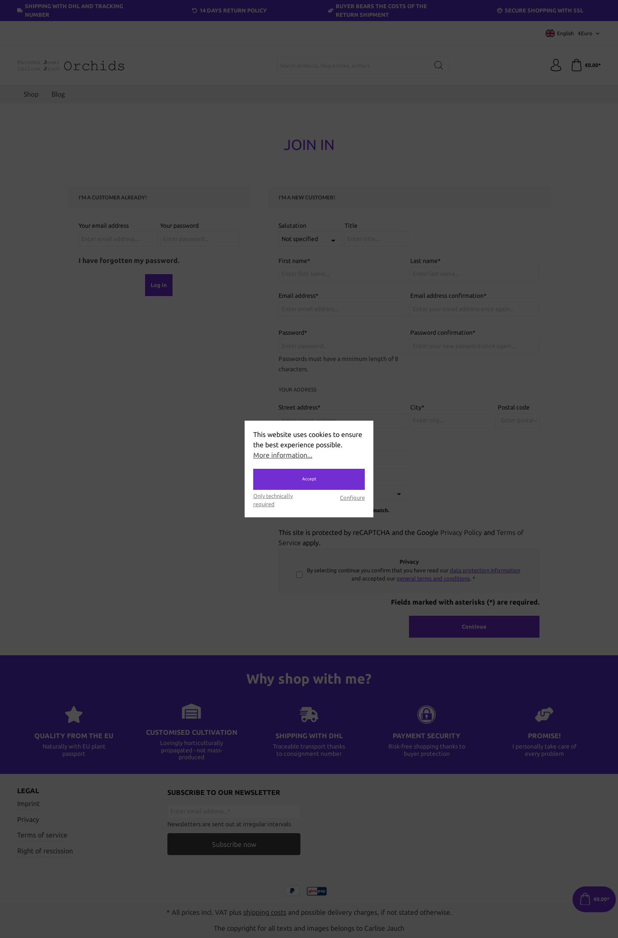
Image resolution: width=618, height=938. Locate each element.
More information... (282, 455)
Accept (309, 479)
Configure (352, 498)
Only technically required (273, 500)
